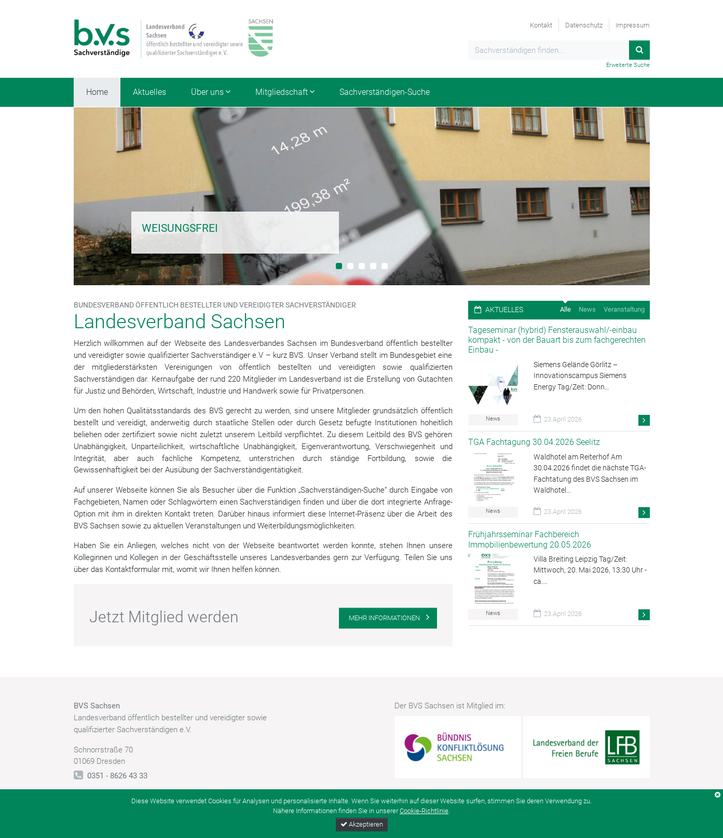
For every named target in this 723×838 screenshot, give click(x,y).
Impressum (633, 25)
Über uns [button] (207, 92)
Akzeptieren (361, 824)
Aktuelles (149, 92)
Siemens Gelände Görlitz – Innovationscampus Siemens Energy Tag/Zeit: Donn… (580, 376)
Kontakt (541, 25)
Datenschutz (584, 25)
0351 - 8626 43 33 (117, 775)
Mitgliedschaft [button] (281, 92)
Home (97, 92)
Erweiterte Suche (628, 65)
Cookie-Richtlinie (424, 811)
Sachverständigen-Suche (384, 92)
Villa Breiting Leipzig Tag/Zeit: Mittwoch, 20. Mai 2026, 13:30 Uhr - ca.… (590, 570)
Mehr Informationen (384, 618)
